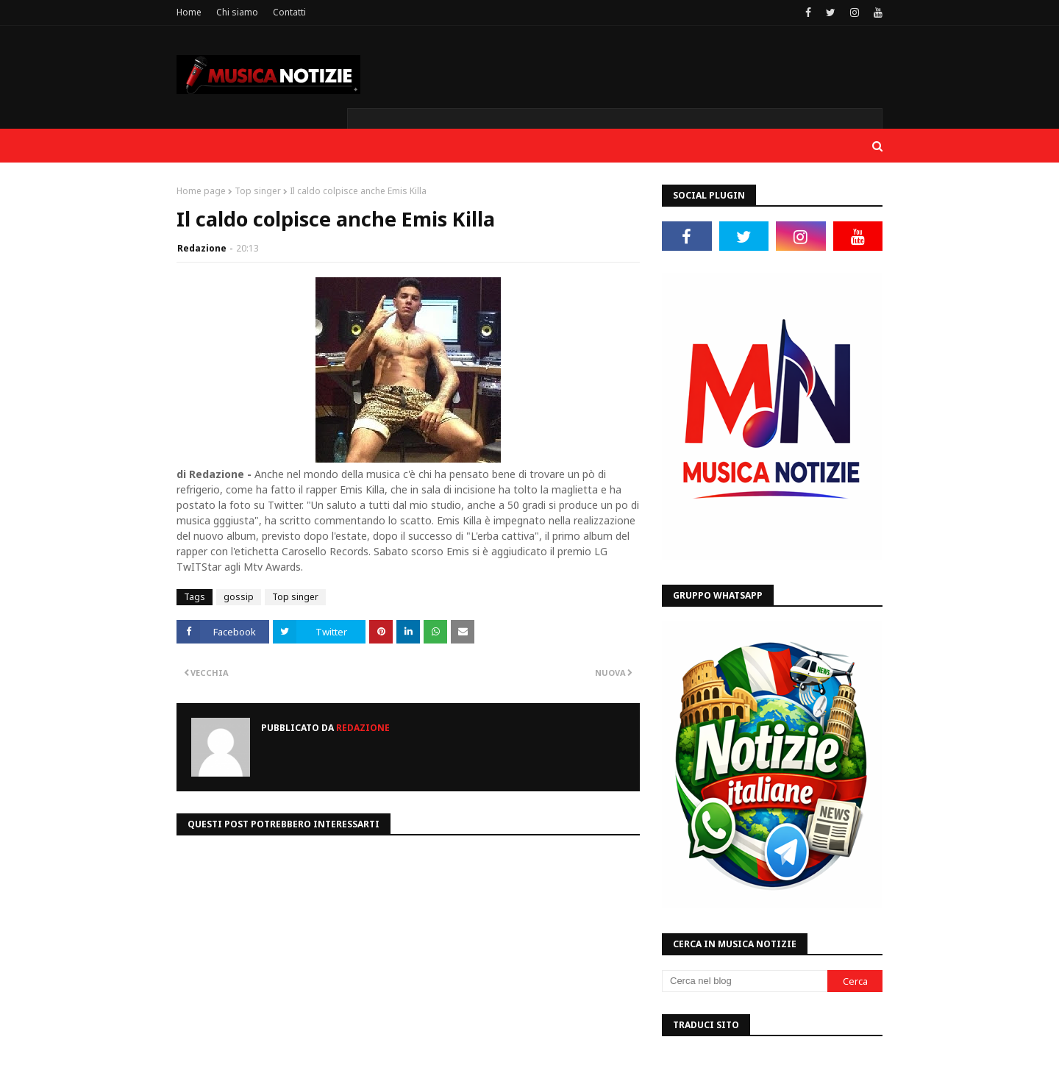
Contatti (289, 12)
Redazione (202, 248)
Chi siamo (237, 12)
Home (189, 12)
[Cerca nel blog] (744, 981)
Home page (201, 191)
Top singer (258, 191)
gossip (239, 597)
